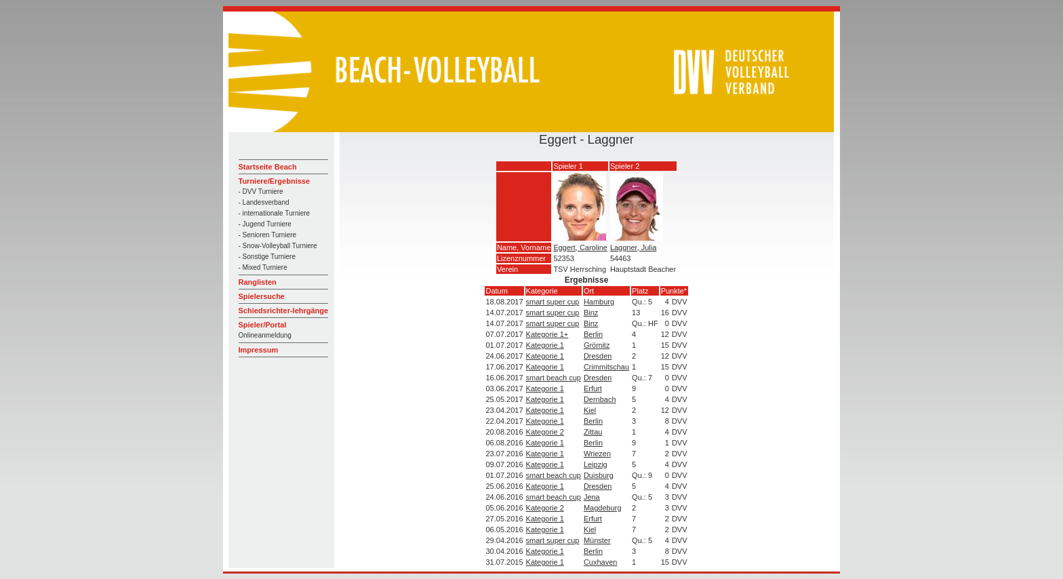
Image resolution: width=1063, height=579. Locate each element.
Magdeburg (603, 508)
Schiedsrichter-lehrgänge (284, 310)
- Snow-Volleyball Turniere (278, 245)
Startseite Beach (268, 167)
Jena (592, 497)
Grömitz (597, 345)
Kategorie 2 (545, 432)
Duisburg (599, 475)
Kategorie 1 (545, 345)
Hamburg (599, 302)
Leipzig (595, 464)
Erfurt (593, 388)
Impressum (259, 350)
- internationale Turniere (274, 213)
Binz (591, 312)
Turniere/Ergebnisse (274, 181)
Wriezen (597, 454)
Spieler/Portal (263, 325)
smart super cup (553, 302)
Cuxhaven (601, 562)
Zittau (593, 432)
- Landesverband (264, 202)
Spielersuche (262, 296)
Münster (597, 540)
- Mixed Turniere (263, 267)
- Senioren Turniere (268, 235)
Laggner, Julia (633, 247)
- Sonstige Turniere (267, 256)
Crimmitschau (606, 367)
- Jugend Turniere (265, 224)
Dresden (598, 356)
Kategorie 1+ (547, 334)
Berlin (593, 334)
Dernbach (600, 399)
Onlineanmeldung (265, 335)
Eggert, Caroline (580, 247)
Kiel (590, 410)
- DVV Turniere (261, 191)
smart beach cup (553, 378)
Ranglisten (258, 282)
